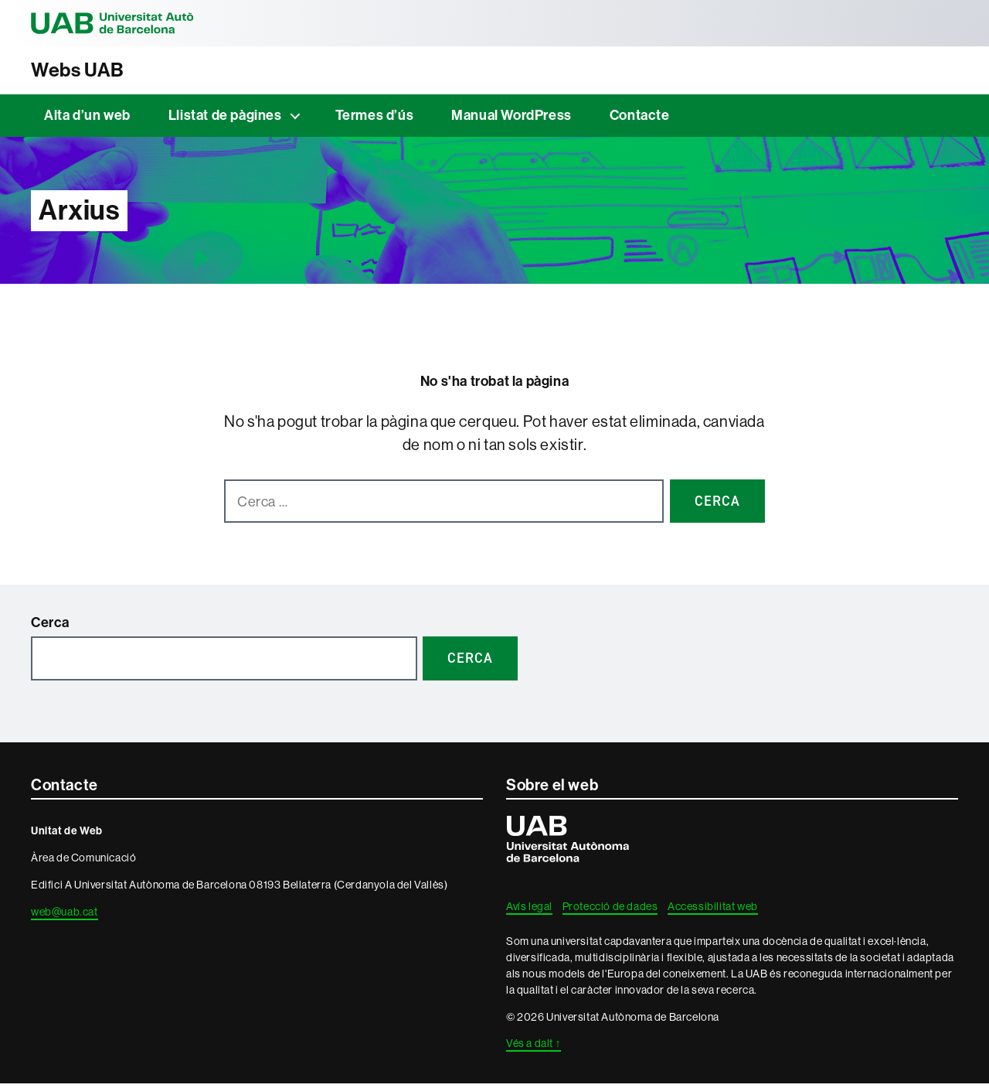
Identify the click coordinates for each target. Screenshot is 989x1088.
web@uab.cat (64, 916)
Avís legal (529, 911)
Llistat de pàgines (225, 119)
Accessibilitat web (713, 911)
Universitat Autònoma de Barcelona (139, 23)
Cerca (50, 627)
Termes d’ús (374, 119)
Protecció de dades (610, 911)
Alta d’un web (87, 119)
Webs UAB (86, 72)
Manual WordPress (511, 119)
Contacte (640, 119)
